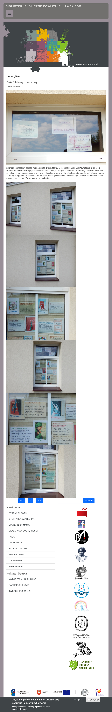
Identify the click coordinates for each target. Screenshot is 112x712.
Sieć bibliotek (17, 554)
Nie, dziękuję (93, 700)
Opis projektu (17, 560)
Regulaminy (15, 542)
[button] (56, 127)
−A (39, 500)
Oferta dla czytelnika (21, 519)
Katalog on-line (18, 548)
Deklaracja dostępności (23, 531)
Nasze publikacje (19, 585)
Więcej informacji (19, 709)
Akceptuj (78, 700)
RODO (12, 537)
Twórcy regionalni (20, 591)
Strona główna (14, 76)
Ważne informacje (19, 525)
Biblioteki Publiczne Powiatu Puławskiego (43, 6)
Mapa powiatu (16, 566)
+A (21, 500)
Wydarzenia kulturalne (22, 579)
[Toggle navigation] (9, 13)
